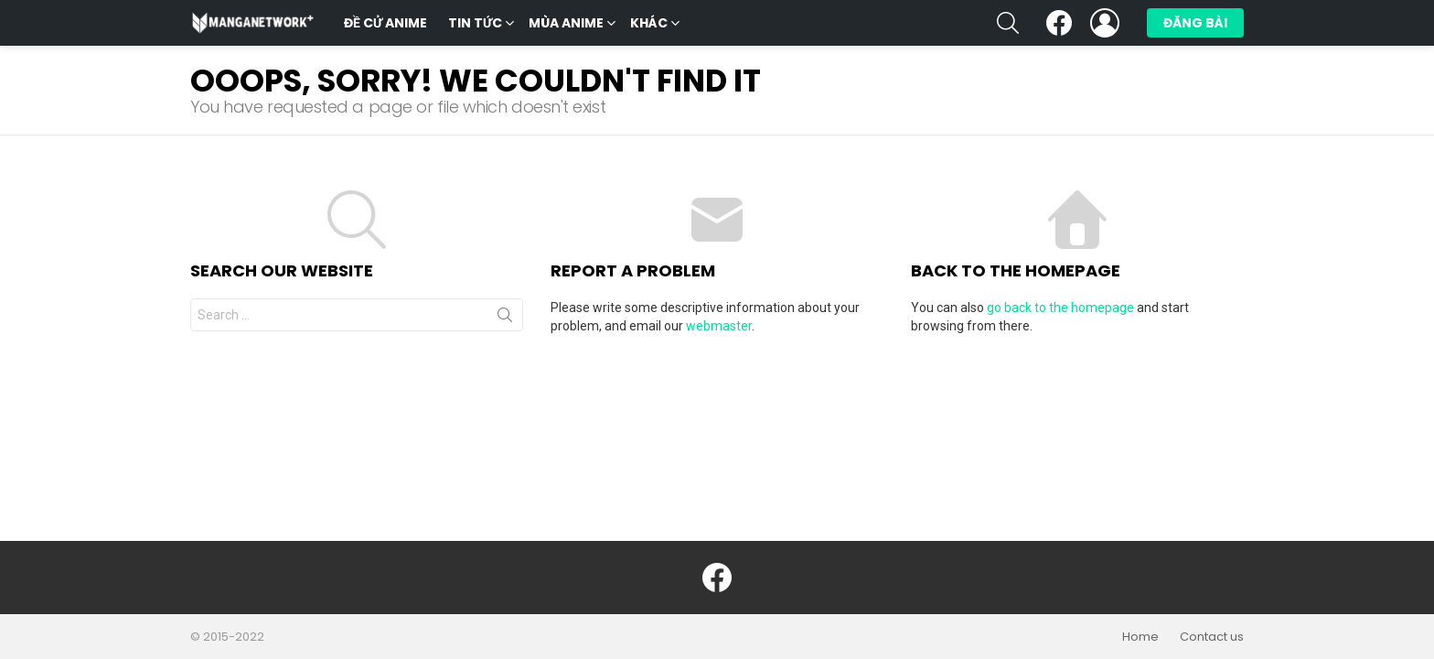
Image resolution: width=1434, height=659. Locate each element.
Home (1140, 637)
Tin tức (475, 25)
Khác (649, 25)
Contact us (1212, 637)
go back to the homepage (1060, 307)
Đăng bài (1195, 26)
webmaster (719, 326)
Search (505, 318)
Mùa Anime (566, 25)
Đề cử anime (385, 23)
